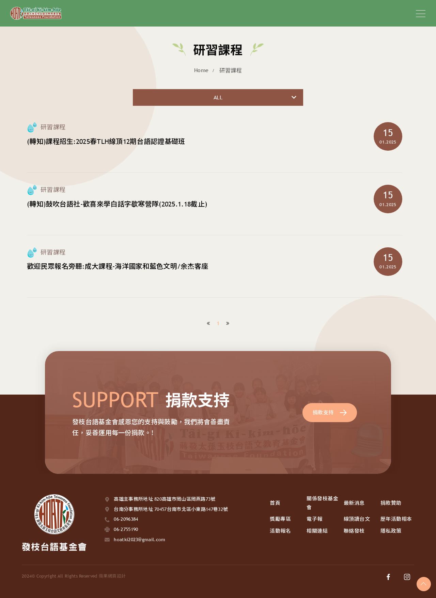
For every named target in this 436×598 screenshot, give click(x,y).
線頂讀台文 (357, 519)
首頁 (275, 503)
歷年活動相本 (396, 519)
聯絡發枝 (354, 531)
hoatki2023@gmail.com (139, 539)
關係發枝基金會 (322, 503)
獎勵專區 (280, 519)
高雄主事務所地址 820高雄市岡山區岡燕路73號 (164, 499)
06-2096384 (126, 519)
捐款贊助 (391, 503)
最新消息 (354, 503)
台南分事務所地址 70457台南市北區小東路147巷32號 (171, 509)
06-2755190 (126, 529)
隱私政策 (391, 531)
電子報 (315, 519)
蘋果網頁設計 (112, 576)
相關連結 (317, 531)
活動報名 (280, 531)
